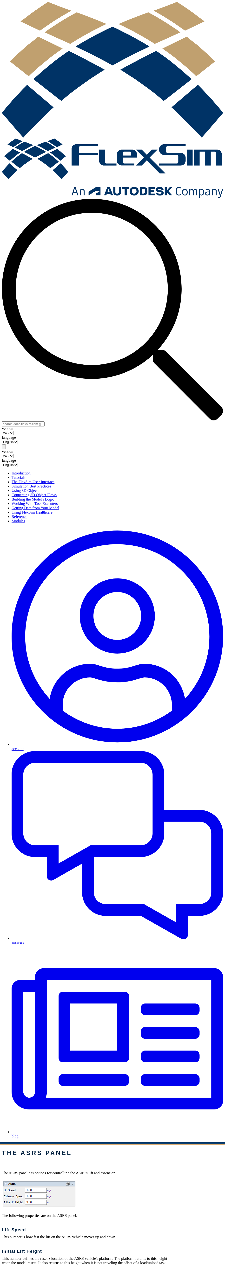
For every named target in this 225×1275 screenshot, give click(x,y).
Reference (19, 517)
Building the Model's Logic (33, 499)
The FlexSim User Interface (33, 482)
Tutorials (18, 477)
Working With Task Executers (35, 504)
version (7, 428)
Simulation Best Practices (31, 486)
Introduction (21, 473)
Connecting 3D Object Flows (34, 495)
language (9, 437)
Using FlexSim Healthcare (32, 512)
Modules (18, 521)
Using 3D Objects (25, 490)
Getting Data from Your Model (35, 508)
